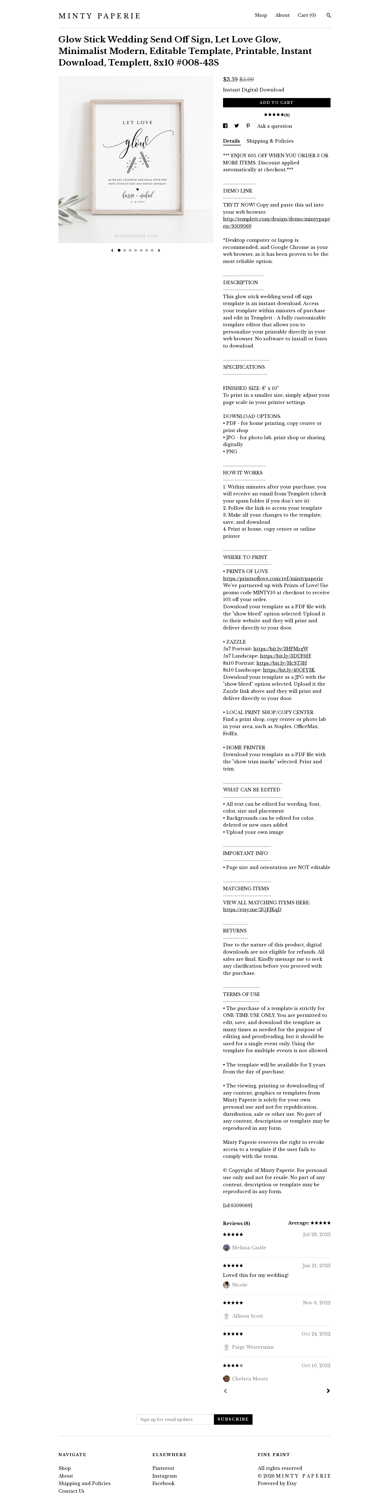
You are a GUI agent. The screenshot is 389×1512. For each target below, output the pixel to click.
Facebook (163, 1483)
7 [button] (152, 250)
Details (232, 141)
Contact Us (71, 1491)
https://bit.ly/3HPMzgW (280, 649)
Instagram (164, 1476)
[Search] (329, 16)
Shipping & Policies (270, 141)
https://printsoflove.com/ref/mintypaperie (273, 578)
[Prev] (225, 1392)
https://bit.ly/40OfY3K (289, 670)
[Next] (328, 1391)
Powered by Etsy (277, 1483)
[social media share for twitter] (237, 126)
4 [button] (135, 250)
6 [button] (146, 250)
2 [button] (124, 250)
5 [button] (141, 250)
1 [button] (119, 250)
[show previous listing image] (112, 251)
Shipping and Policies (84, 1483)
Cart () (307, 15)
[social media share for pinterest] (249, 126)
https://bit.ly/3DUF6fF (285, 656)
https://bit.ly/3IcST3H (281, 663)
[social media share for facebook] (226, 126)
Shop (261, 15)
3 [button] (130, 250)
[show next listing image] (159, 251)
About (282, 15)
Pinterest (163, 1468)
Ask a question (274, 126)
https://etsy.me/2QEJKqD (252, 909)
